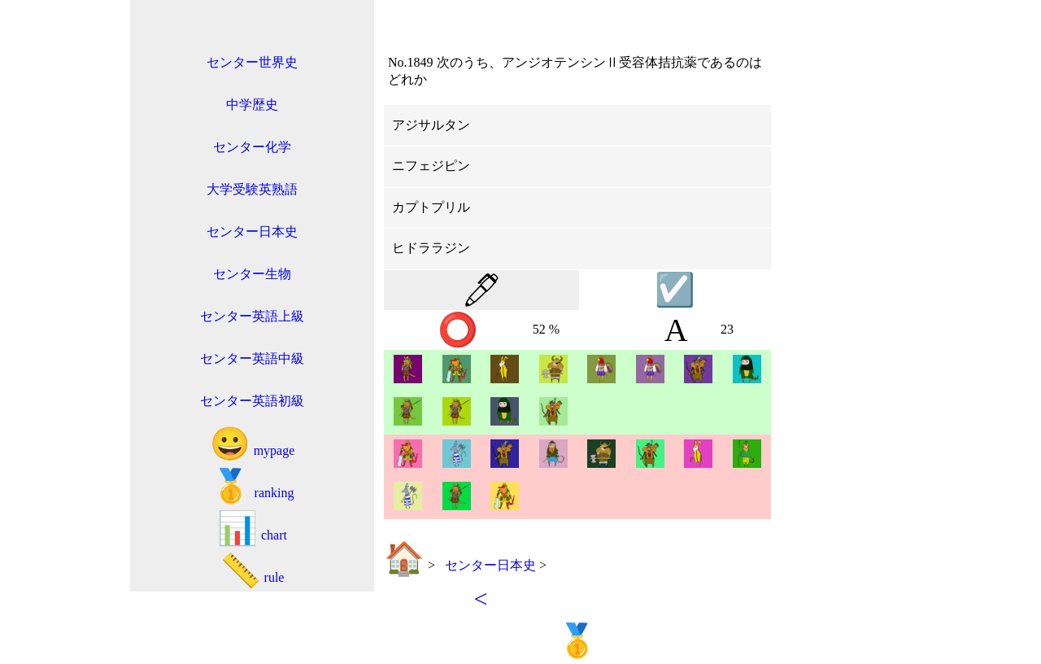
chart (252, 528)
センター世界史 (252, 62)
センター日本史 (252, 231)
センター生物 (252, 274)
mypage (252, 444)
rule (252, 571)
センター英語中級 (252, 358)
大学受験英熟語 (252, 189)
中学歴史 (252, 104)
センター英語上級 (252, 316)
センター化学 (252, 147)
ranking (252, 486)
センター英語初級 (252, 401)
